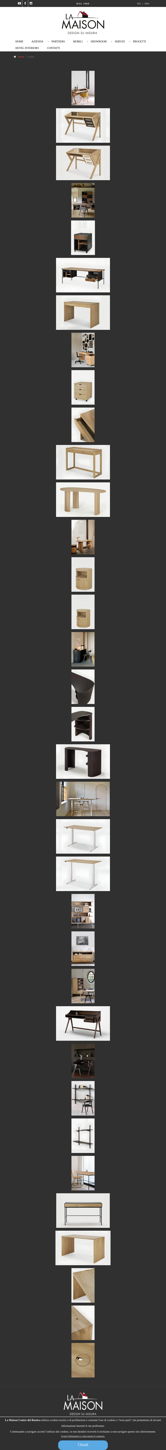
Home (19, 41)
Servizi (120, 41)
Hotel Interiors (27, 48)
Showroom (99, 41)
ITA (139, 3)
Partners (58, 41)
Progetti (139, 41)
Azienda (37, 41)
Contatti (53, 48)
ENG (147, 3)
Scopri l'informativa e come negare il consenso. (83, 1436)
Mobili (78, 41)
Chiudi (83, 1445)
